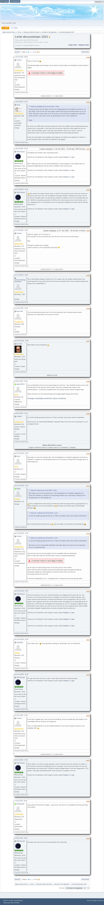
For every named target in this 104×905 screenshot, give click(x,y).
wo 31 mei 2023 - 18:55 (21, 591)
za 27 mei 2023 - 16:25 (21, 275)
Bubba (18, 489)
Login (72, 157)
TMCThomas (20, 152)
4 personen (17, 183)
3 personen (17, 142)
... (32, 52)
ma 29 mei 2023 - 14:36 (21, 340)
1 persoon (17, 334)
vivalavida (19, 642)
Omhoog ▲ (101, 900)
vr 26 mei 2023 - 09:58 (21, 57)
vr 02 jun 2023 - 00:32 (21, 801)
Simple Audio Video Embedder (11, 902)
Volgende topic (83, 45)
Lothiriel (19, 416)
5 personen (17, 224)
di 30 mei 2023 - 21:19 (21, 413)
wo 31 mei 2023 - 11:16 (21, 485)
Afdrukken (85, 52)
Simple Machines (18, 900)
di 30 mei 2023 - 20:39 (21, 381)
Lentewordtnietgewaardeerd (20, 280)
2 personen (17, 266)
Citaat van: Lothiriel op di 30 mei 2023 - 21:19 (43, 513)
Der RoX (19, 344)
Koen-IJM (19, 311)
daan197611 (20, 384)
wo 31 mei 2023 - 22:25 (21, 674)
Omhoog (17, 879)
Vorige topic (72, 45)
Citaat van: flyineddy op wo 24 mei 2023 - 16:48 (44, 106)
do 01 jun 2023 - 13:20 (21, 715)
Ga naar (61, 888)
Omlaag (17, 52)
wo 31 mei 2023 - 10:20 (21, 453)
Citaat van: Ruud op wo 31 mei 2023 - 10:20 (43, 490)
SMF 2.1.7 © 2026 (8, 900)
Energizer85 (20, 804)
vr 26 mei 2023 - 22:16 (21, 101)
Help (88, 900)
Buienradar (61, 109)
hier (65, 842)
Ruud (18, 456)
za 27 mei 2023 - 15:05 (21, 230)
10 (35, 52)
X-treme (19, 60)
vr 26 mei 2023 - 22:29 (21, 148)
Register (66, 157)
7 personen (17, 92)
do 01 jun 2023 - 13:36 (21, 760)
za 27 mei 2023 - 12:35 (21, 189)
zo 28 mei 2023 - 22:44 (21, 308)
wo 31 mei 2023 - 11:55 (21, 533)
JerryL (18, 105)
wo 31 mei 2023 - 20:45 (21, 639)
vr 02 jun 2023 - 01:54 (21, 838)
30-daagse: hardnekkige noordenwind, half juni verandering (46, 398)
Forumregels (93, 900)
